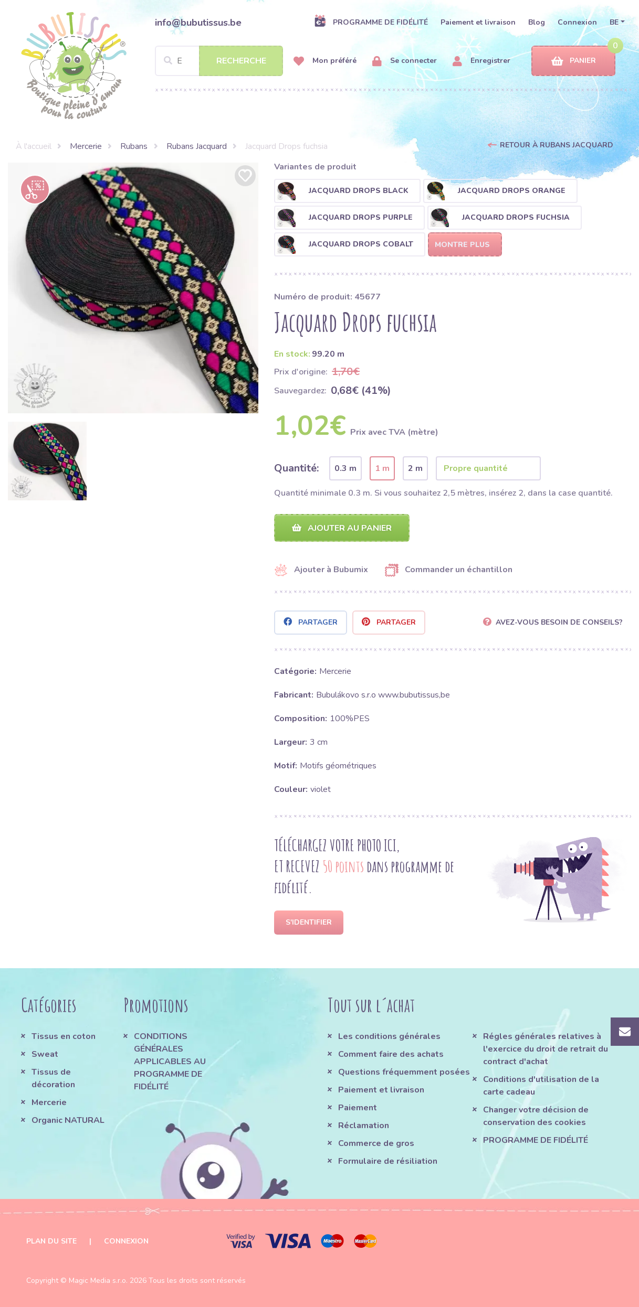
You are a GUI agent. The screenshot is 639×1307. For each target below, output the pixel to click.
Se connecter (404, 61)
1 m (382, 468)
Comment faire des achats (391, 1054)
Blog (536, 22)
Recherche (241, 61)
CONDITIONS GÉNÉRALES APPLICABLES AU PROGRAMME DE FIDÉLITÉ (170, 1061)
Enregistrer (481, 61)
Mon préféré (325, 61)
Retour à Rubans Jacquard (556, 145)
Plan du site (51, 1241)
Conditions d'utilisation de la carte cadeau (541, 1086)
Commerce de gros (376, 1143)
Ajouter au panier (342, 528)
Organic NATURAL (68, 1120)
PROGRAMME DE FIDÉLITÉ (371, 22)
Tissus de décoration (53, 1078)
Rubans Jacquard (196, 146)
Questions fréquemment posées (404, 1072)
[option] (133, 288)
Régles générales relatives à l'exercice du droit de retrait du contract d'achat (545, 1049)
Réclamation (363, 1125)
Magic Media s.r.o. (98, 1280)
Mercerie (86, 146)
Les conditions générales (389, 1036)
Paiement (357, 1107)
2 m (415, 468)
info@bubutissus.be (198, 22)
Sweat (45, 1054)
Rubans (134, 146)
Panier (573, 61)
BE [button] (614, 22)
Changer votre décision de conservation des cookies (536, 1116)
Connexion (577, 22)
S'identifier (309, 922)
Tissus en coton (64, 1036)
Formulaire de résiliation (387, 1161)
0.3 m (345, 468)
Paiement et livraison (478, 22)
